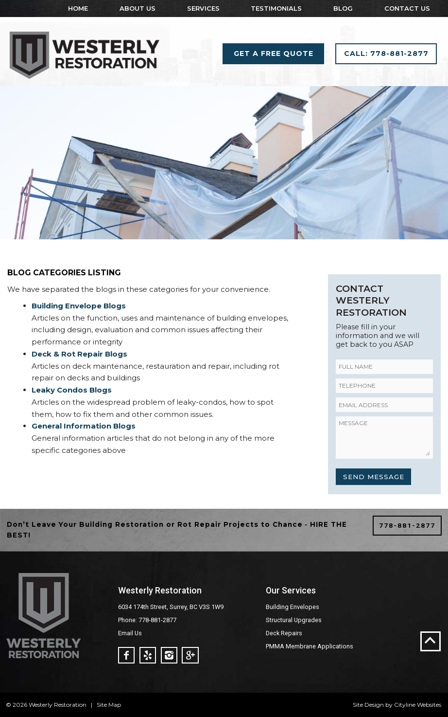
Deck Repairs (284, 633)
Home (78, 8)
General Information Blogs (84, 425)
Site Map (109, 704)
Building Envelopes (292, 606)
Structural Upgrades (294, 620)
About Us (137, 8)
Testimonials (276, 8)
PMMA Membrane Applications (309, 646)
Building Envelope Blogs (79, 305)
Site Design (368, 704)
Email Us (130, 633)
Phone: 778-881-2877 (147, 620)
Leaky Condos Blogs (72, 389)
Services (203, 8)
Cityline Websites (417, 704)
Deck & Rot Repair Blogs (79, 353)
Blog (343, 8)
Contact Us (407, 8)
